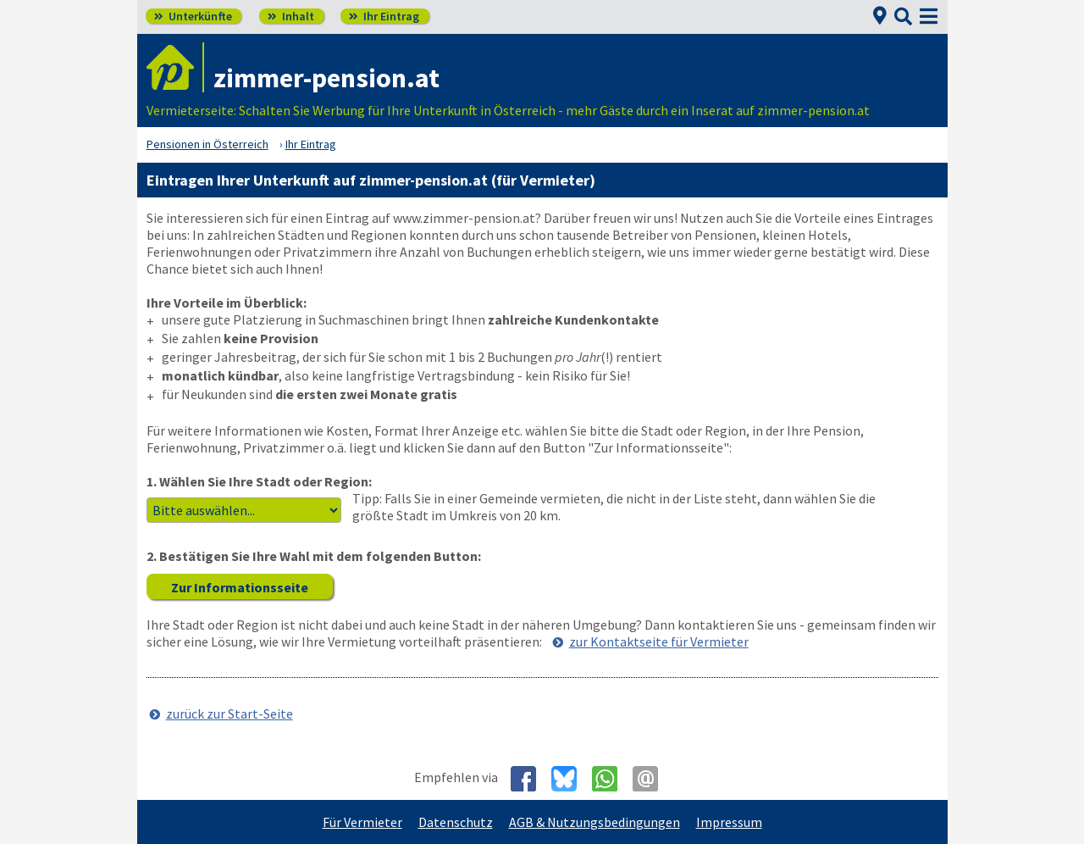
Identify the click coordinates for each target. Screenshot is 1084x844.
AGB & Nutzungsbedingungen (594, 821)
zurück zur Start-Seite (229, 713)
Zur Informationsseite (239, 587)
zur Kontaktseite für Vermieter (659, 641)
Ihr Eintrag (384, 16)
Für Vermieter (362, 821)
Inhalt (291, 16)
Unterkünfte (193, 16)
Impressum (729, 821)
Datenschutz (455, 821)
